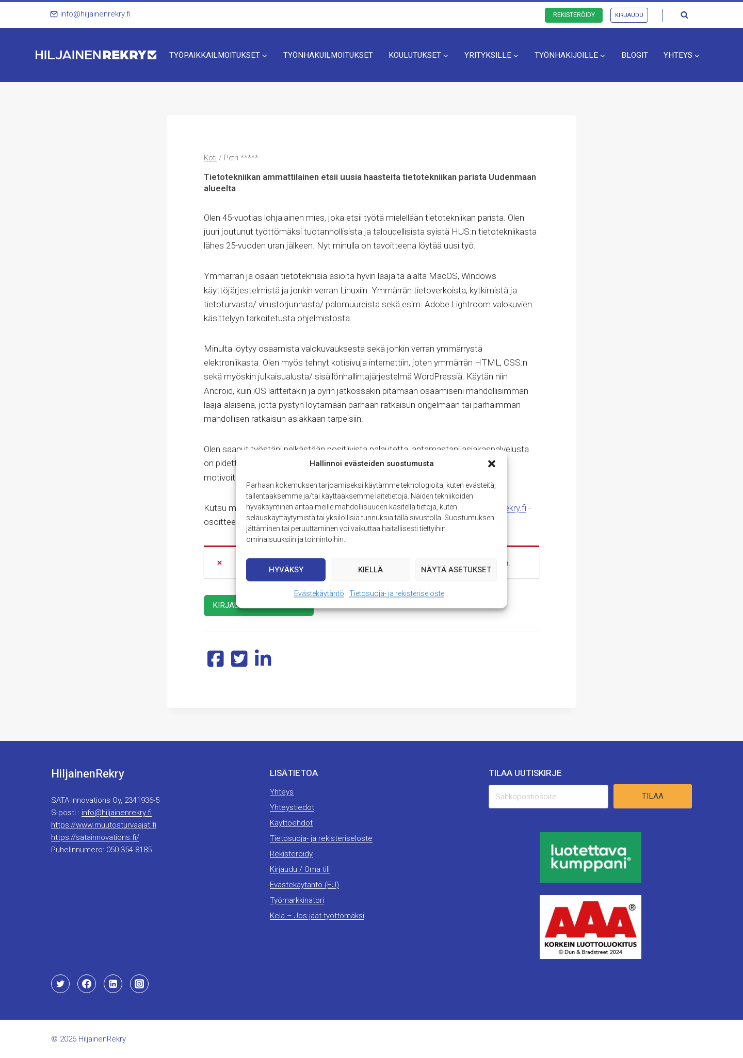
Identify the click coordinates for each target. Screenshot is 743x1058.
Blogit (634, 55)
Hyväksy (286, 569)
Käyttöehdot (291, 823)
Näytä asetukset (456, 569)
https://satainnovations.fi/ (95, 837)
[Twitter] (60, 983)
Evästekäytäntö (319, 593)
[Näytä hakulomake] (684, 15)
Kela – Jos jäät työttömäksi (317, 915)
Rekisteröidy (574, 15)
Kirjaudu (629, 15)
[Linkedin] (113, 983)
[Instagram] (139, 983)
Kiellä (370, 569)
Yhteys (282, 792)
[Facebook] (86, 983)
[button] (492, 463)
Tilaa (653, 796)
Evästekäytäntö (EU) (304, 884)
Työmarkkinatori (297, 900)
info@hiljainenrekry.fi (117, 812)
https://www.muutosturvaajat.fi (103, 825)
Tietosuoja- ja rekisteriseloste (396, 593)
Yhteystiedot (292, 807)
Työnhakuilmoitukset (328, 55)
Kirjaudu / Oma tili (300, 869)
